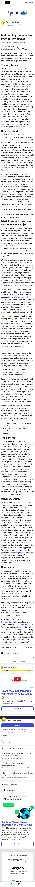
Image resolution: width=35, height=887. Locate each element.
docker (8, 43)
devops (16, 43)
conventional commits (17, 356)
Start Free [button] (17, 844)
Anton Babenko (27, 624)
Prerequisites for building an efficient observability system (17, 765)
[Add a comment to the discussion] (19, 655)
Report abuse (24, 661)
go (3, 43)
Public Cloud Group (12, 22)
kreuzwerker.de (9, 25)
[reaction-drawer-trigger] (4, 884)
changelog (18, 553)
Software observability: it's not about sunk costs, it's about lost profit (17, 775)
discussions (5, 304)
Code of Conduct (12, 661)
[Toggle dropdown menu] (32, 667)
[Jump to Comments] (12, 884)
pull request (12, 117)
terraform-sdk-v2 (7, 512)
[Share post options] (32, 884)
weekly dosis (8, 635)
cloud (22, 43)
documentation (27, 167)
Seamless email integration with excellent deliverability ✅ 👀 (16, 694)
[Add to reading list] (20, 884)
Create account (28, 2)
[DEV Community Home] (7, 2)
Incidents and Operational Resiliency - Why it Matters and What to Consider (17, 755)
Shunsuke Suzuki (7, 622)
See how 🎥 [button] (17, 708)
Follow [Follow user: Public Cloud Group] (17, 725)
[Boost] (27, 884)
